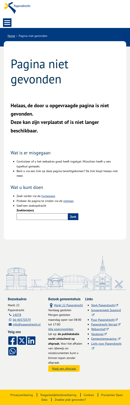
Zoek (73, 217)
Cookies (89, 395)
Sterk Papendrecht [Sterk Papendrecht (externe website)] (103, 305)
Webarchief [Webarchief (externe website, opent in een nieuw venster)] (98, 329)
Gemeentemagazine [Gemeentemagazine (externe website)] (104, 338)
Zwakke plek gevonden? (70, 399)
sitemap (68, 201)
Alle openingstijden (60, 329)
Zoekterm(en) (25, 210)
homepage (48, 196)
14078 (17, 314)
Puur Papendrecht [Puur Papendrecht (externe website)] (102, 319)
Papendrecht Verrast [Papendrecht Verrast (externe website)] (104, 324)
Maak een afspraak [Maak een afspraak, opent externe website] (64, 368)
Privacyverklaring (21, 395)
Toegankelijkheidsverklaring (58, 395)
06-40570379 (22, 319)
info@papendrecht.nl (27, 324)
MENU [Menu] (7, 22)
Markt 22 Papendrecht (65, 305)
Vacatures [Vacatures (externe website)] (97, 334)
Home (11, 36)
